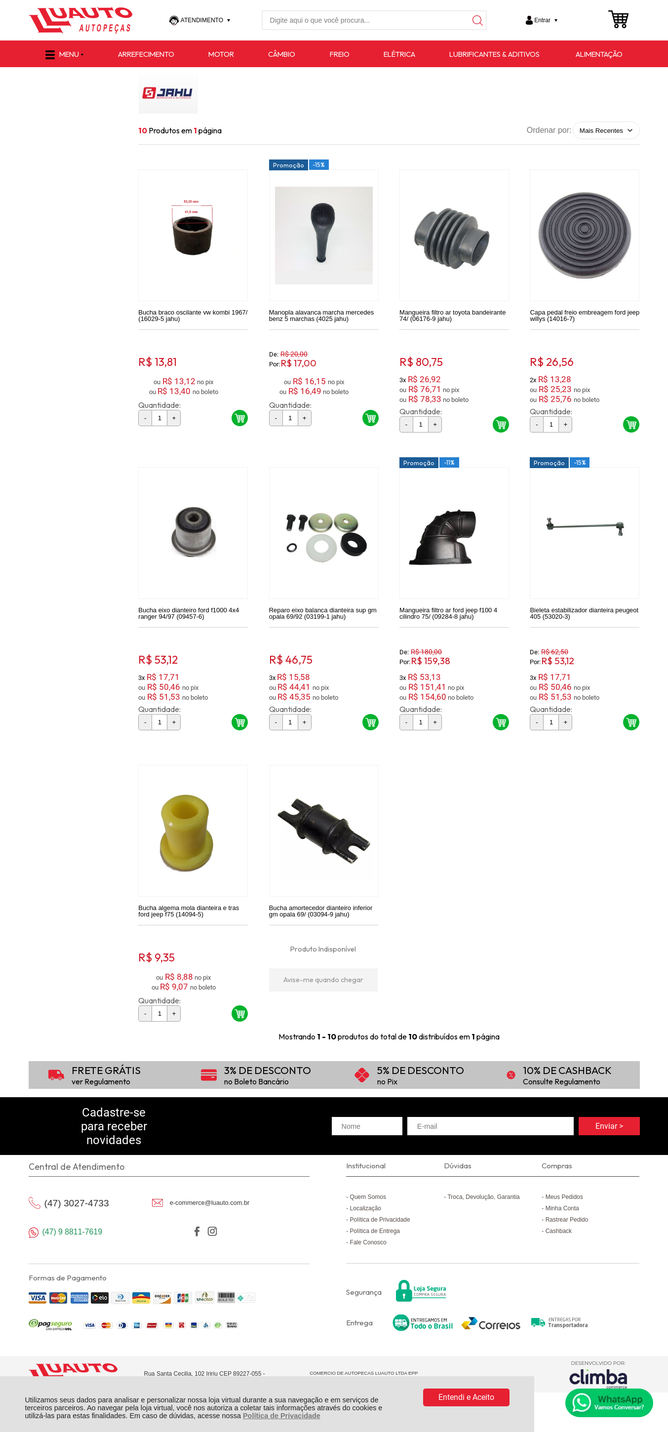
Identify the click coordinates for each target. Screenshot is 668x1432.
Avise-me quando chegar (323, 979)
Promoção (288, 165)
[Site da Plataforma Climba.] (598, 1374)
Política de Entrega (375, 1231)
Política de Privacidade (281, 1416)
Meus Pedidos (564, 1196)
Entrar (542, 20)
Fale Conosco (368, 1242)
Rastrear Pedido (567, 1219)
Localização (365, 1208)
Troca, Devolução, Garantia (483, 1196)
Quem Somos (368, 1196)
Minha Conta (562, 1208)
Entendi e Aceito (466, 1397)
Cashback (559, 1231)
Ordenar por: (549, 130)
